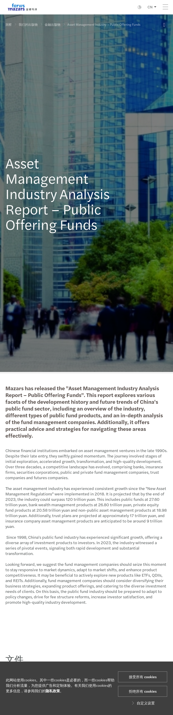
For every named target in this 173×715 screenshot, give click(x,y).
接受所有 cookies (143, 676)
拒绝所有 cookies (143, 691)
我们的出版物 (28, 24)
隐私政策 (53, 690)
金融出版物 (52, 24)
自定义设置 (142, 703)
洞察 (8, 24)
